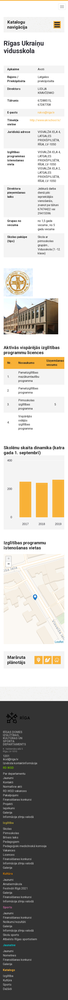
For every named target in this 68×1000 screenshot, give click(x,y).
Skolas (7, 829)
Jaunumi (8, 778)
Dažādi (7, 989)
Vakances (9, 850)
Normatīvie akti (12, 786)
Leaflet (59, 641)
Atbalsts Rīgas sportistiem (20, 939)
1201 (6, 756)
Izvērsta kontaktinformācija (20, 763)
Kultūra (7, 980)
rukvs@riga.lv (46, 112)
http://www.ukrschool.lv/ (45, 120)
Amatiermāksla (12, 884)
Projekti (8, 804)
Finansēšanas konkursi (17, 799)
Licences (9, 855)
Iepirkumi (9, 808)
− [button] (8, 564)
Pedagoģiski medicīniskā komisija (24, 846)
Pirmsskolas (11, 833)
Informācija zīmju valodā (18, 817)
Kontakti (8, 782)
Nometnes (9, 955)
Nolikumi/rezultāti (14, 922)
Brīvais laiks (10, 837)
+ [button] (8, 559)
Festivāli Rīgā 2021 (15, 888)
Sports (7, 984)
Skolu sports (11, 935)
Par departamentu (14, 774)
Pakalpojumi (10, 795)
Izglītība (8, 976)
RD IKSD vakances (15, 791)
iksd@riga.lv (10, 759)
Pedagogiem (11, 842)
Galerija (7, 812)
